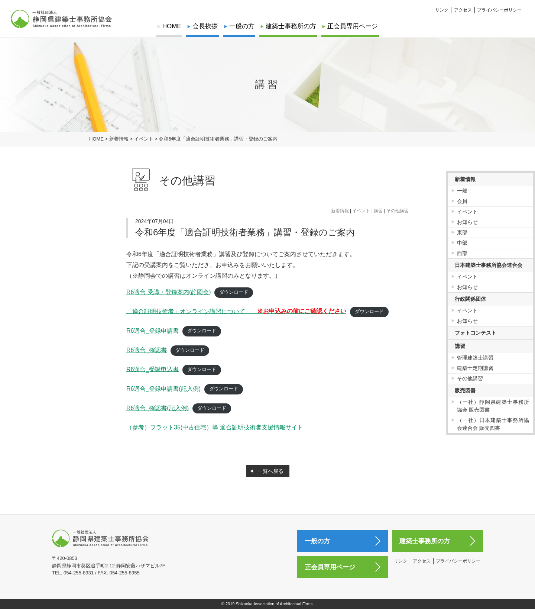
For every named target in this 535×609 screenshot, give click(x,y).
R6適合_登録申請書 (152, 330)
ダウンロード (233, 292)
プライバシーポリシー (499, 9)
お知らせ (467, 222)
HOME (172, 26)
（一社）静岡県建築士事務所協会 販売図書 (493, 406)
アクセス (463, 9)
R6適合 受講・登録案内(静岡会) (168, 292)
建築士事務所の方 (290, 26)
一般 (462, 191)
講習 (378, 210)
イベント (361, 210)
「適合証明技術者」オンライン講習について (236, 311)
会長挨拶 (205, 26)
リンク (441, 9)
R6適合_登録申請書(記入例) (163, 388)
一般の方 (241, 26)
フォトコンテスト (475, 333)
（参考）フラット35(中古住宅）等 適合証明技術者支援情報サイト (214, 427)
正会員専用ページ (352, 26)
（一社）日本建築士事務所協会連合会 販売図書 (493, 424)
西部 (462, 253)
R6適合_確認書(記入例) (157, 408)
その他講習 (397, 210)
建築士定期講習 (475, 368)
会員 (462, 201)
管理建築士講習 (475, 358)
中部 (462, 243)
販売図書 (465, 390)
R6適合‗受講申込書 (152, 369)
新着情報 (340, 210)
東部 (462, 232)
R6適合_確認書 (146, 350)
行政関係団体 (470, 299)
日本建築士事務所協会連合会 (488, 265)
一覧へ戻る (270, 471)
